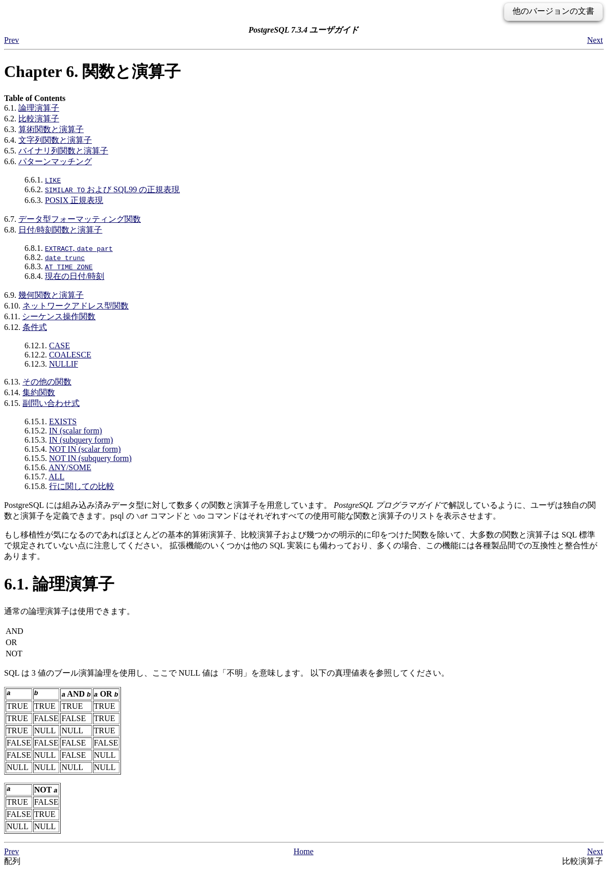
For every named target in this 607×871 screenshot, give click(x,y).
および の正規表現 (112, 189)
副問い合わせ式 (51, 403)
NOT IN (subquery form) (90, 458)
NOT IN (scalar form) (85, 449)
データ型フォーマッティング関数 (79, 219)
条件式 (34, 327)
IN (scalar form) (75, 430)
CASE (59, 345)
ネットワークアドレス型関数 (75, 305)
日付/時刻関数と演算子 (60, 229)
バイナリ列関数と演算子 (63, 150)
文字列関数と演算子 (55, 140)
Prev (11, 40)
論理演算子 (38, 108)
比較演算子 (38, 118)
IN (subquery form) (81, 439)
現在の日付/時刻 (74, 276)
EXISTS (63, 421)
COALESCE (70, 354)
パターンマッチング (55, 161)
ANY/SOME (69, 467)
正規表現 (74, 200)
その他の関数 (46, 381)
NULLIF (63, 364)
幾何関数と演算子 (51, 295)
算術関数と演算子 (51, 129)
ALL (56, 476)
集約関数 (38, 392)
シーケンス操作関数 (58, 316)
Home (303, 851)
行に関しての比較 (81, 486)
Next (595, 40)
